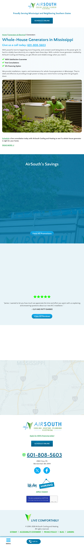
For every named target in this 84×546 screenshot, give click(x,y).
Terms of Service (43, 500)
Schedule (5, 138)
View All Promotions (42, 233)
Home (4, 35)
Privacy (52, 501)
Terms (55, 501)
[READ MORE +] (8, 145)
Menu (8, 544)
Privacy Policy (36, 500)
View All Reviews (42, 316)
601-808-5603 (36, 45)
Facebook (46, 470)
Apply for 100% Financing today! (42, 436)
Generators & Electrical (16, 35)
